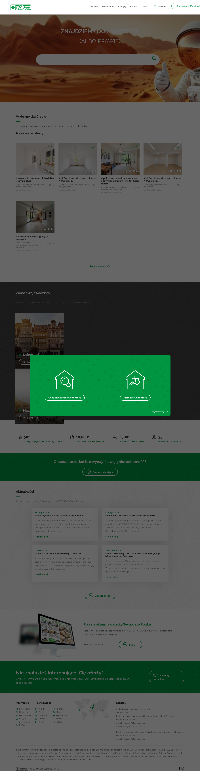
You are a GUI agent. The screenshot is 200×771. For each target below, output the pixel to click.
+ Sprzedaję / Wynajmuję (148, 6)
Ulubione (121, 6)
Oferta (55, 6)
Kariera (94, 6)
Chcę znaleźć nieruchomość (64, 397)
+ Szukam (175, 6)
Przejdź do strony (159, 412)
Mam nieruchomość (135, 397)
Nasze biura (68, 6)
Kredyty (82, 6)
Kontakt (106, 6)
